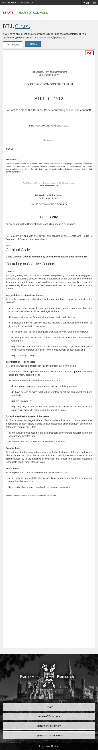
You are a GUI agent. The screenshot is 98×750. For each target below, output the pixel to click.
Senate (8, 12)
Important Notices (49, 746)
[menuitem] (86, 2)
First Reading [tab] (12, 44)
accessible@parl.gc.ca (52, 37)
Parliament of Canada (17, 2)
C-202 (22, 27)
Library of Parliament (49, 725)
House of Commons (33, 12)
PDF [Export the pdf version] (89, 53)
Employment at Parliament (49, 735)
